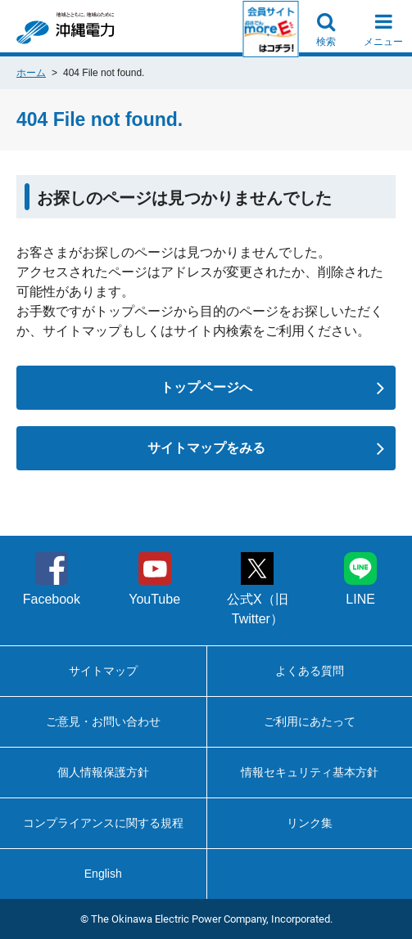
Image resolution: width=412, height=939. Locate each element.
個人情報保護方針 (103, 772)
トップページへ (272, 387)
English (103, 873)
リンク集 (310, 822)
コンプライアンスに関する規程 (103, 822)
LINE (360, 579)
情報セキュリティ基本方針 (309, 772)
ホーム (31, 73)
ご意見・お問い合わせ (103, 721)
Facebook (51, 579)
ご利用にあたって (309, 721)
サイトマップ (103, 670)
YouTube (154, 579)
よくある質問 (309, 670)
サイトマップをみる (265, 448)
